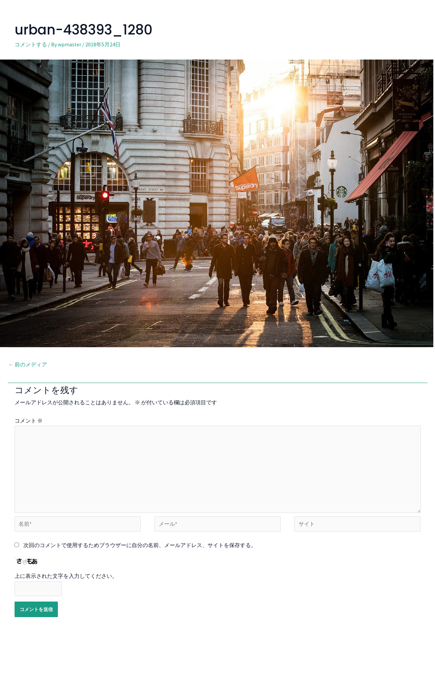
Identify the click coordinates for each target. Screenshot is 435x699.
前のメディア (27, 364)
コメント (29, 420)
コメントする (31, 44)
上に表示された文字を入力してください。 (66, 578)
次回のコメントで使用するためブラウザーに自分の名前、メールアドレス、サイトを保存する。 (139, 547)
